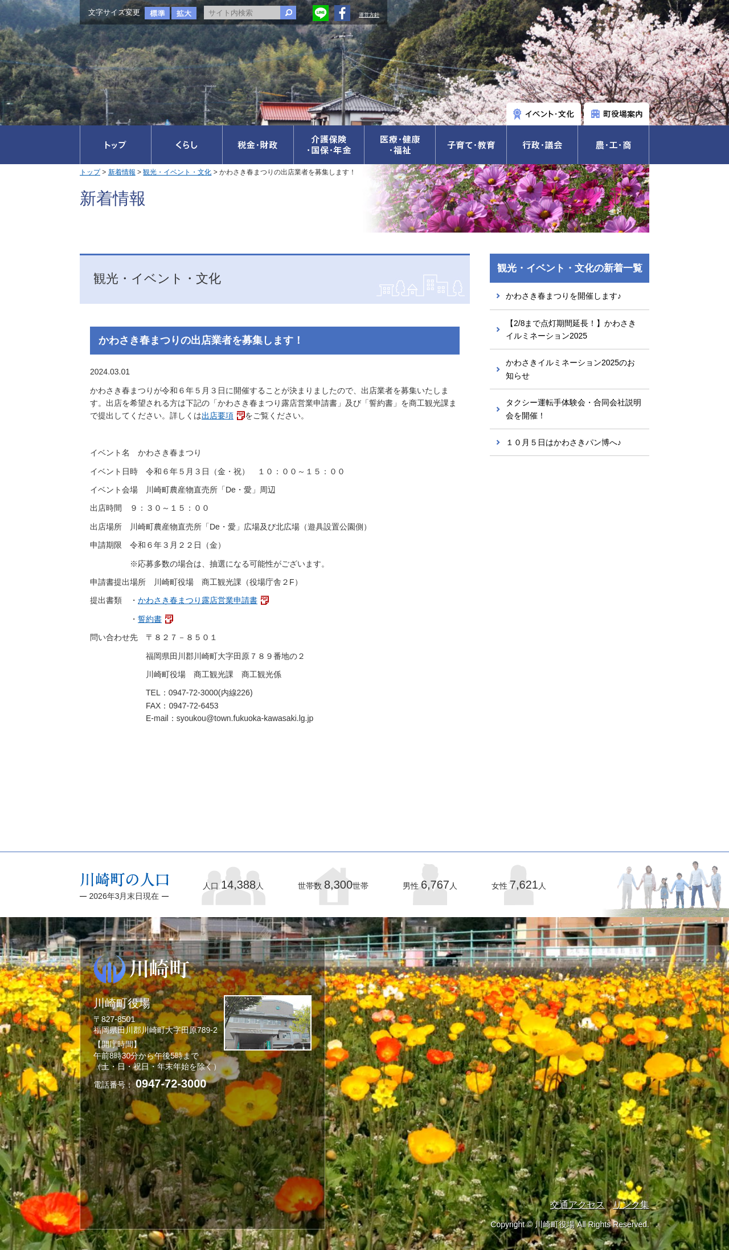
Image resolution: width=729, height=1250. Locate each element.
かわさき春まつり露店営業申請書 (197, 600)
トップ (90, 172)
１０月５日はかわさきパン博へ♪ (563, 442)
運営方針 (369, 15)
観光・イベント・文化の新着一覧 (569, 268)
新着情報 (122, 172)
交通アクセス (577, 1205)
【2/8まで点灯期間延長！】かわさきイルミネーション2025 (571, 329)
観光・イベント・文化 (177, 172)
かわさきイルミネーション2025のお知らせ (570, 369)
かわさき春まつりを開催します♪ (563, 295)
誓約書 (150, 619)
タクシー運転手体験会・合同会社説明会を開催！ (573, 409)
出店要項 (218, 415)
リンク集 (631, 1205)
